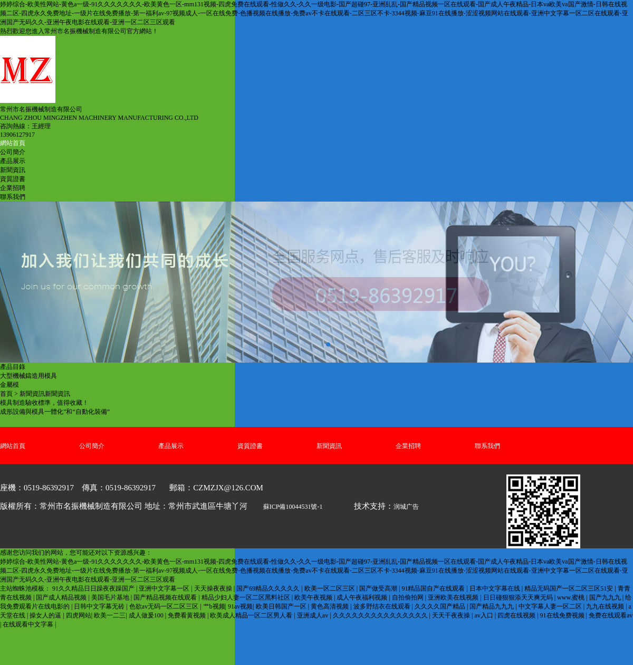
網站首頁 (12, 143)
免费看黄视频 (187, 615)
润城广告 (406, 506)
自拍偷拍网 (408, 597)
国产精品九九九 (492, 606)
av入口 (484, 615)
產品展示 (12, 161)
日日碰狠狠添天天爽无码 (518, 597)
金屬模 (9, 384)
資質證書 (12, 179)
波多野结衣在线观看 (382, 606)
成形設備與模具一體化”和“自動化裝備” (55, 411)
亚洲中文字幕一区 (165, 588)
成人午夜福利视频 (363, 597)
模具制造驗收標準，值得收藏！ (44, 402)
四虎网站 (78, 615)
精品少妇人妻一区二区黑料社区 (247, 597)
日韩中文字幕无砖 (100, 606)
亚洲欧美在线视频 (454, 597)
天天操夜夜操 (214, 588)
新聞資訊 (12, 170)
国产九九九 (605, 597)
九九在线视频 (606, 606)
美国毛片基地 (111, 597)
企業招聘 (12, 188)
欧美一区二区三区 (330, 588)
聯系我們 (12, 197)
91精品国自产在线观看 (433, 588)
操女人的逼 (46, 615)
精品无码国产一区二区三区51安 (569, 588)
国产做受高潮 (379, 588)
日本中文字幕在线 (495, 588)
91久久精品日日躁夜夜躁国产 (94, 588)
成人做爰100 (147, 615)
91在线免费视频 (563, 615)
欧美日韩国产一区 (282, 606)
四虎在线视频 (517, 615)
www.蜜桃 (571, 597)
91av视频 (240, 606)
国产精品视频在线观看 (165, 597)
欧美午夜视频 (314, 597)
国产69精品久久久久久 (268, 588)
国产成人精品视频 (62, 597)
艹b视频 (214, 606)
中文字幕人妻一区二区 (551, 606)
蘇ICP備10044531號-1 (293, 506)
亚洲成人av (313, 615)
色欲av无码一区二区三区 (164, 606)
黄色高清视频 (330, 606)
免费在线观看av (610, 615)
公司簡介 (12, 152)
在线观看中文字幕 (29, 624)
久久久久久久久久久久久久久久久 (381, 615)
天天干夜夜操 (452, 615)
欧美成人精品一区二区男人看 (252, 615)
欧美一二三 (110, 615)
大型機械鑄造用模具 (28, 375)
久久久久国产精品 (441, 606)
